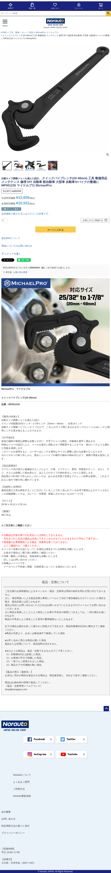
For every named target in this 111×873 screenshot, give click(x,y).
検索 (108, 13)
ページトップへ (106, 708)
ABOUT (10, 6)
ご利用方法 (19, 789)
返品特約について (10, 238)
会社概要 (6, 811)
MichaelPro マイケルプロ (47, 32)
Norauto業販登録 (22, 796)
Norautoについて (22, 775)
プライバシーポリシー (13, 833)
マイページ (79, 6)
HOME (4, 32)
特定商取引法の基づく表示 (15, 826)
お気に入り (55, 6)
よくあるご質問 (21, 782)
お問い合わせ (8, 818)
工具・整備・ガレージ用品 (21, 32)
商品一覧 (32, 6)
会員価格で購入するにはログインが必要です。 (26, 213)
